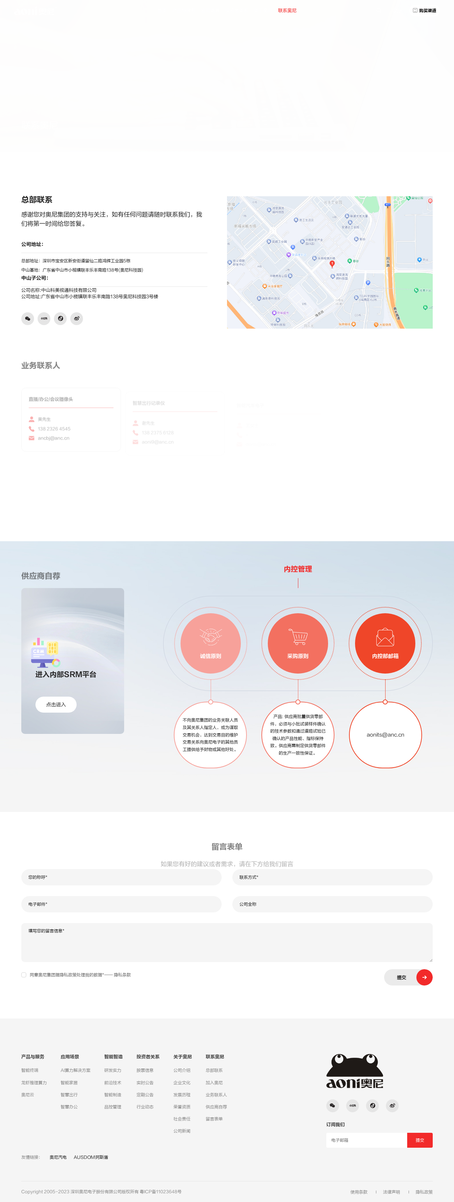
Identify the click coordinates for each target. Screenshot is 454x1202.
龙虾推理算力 (34, 1082)
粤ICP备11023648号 (161, 1191)
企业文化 (181, 1082)
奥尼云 (27, 1094)
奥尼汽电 (58, 1157)
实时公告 (145, 1082)
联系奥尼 (287, 10)
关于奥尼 (263, 10)
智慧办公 (69, 1106)
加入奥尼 (214, 1082)
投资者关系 (236, 10)
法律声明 (391, 1192)
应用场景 (210, 10)
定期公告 (145, 1094)
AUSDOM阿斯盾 (91, 1157)
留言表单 (214, 1118)
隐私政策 (424, 1192)
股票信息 (145, 1070)
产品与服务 (183, 10)
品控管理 (112, 1106)
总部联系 (388, 121)
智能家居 (69, 1082)
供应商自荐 (216, 1106)
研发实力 (112, 1070)
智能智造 (113, 1057)
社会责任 (181, 1118)
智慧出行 (69, 1094)
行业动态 (145, 1106)
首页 (162, 10)
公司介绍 (181, 1070)
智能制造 (112, 1094)
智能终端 (29, 1070)
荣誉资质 (181, 1106)
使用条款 (358, 1192)
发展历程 (181, 1094)
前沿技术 (112, 1082)
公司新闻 (181, 1131)
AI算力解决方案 (75, 1070)
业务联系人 (216, 1094)
